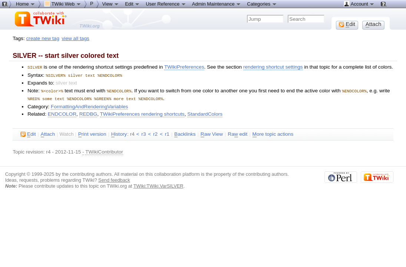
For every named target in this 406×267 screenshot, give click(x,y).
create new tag (42, 38)
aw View (212, 133)
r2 (155, 132)
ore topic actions (273, 133)
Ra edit (237, 133)
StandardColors (204, 112)
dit (28, 133)
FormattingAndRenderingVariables (89, 105)
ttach (48, 133)
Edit (132, 4)
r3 (143, 132)
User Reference (166, 4)
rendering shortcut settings (273, 67)
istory (119, 133)
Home (25, 4)
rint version (92, 133)
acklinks (185, 133)
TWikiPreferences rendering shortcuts (142, 112)
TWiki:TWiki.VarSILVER (158, 184)
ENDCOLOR (62, 112)
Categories (262, 4)
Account (359, 4)
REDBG (88, 112)
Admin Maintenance (216, 4)
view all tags (75, 38)
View (110, 4)
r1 (167, 132)
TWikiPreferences (184, 67)
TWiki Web (62, 4)
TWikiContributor (104, 150)
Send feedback (114, 178)
